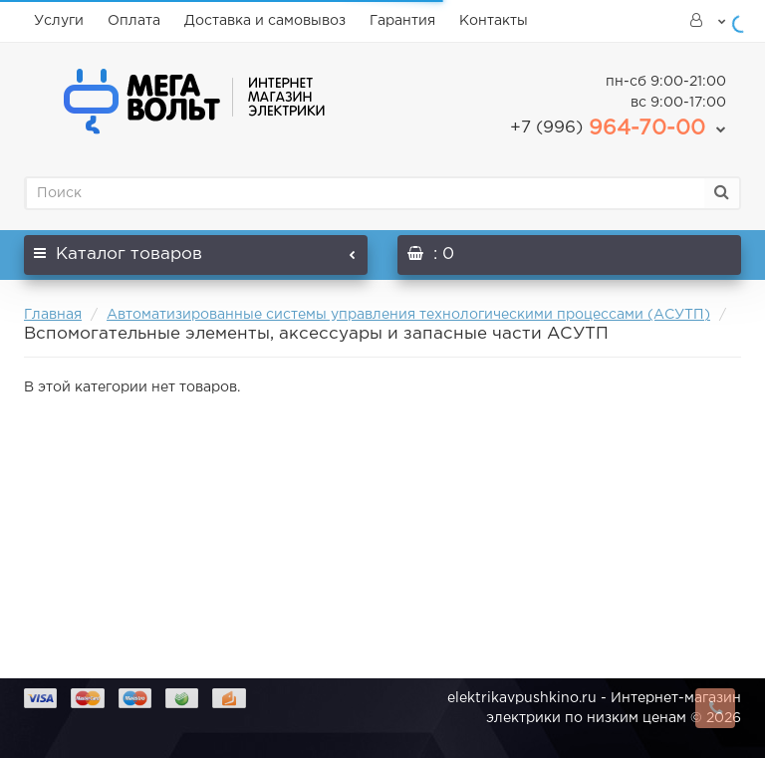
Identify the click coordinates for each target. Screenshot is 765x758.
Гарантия (402, 21)
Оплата (134, 21)
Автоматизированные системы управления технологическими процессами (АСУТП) (408, 315)
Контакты (493, 21)
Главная (53, 315)
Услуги (59, 21)
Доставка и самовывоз (265, 21)
